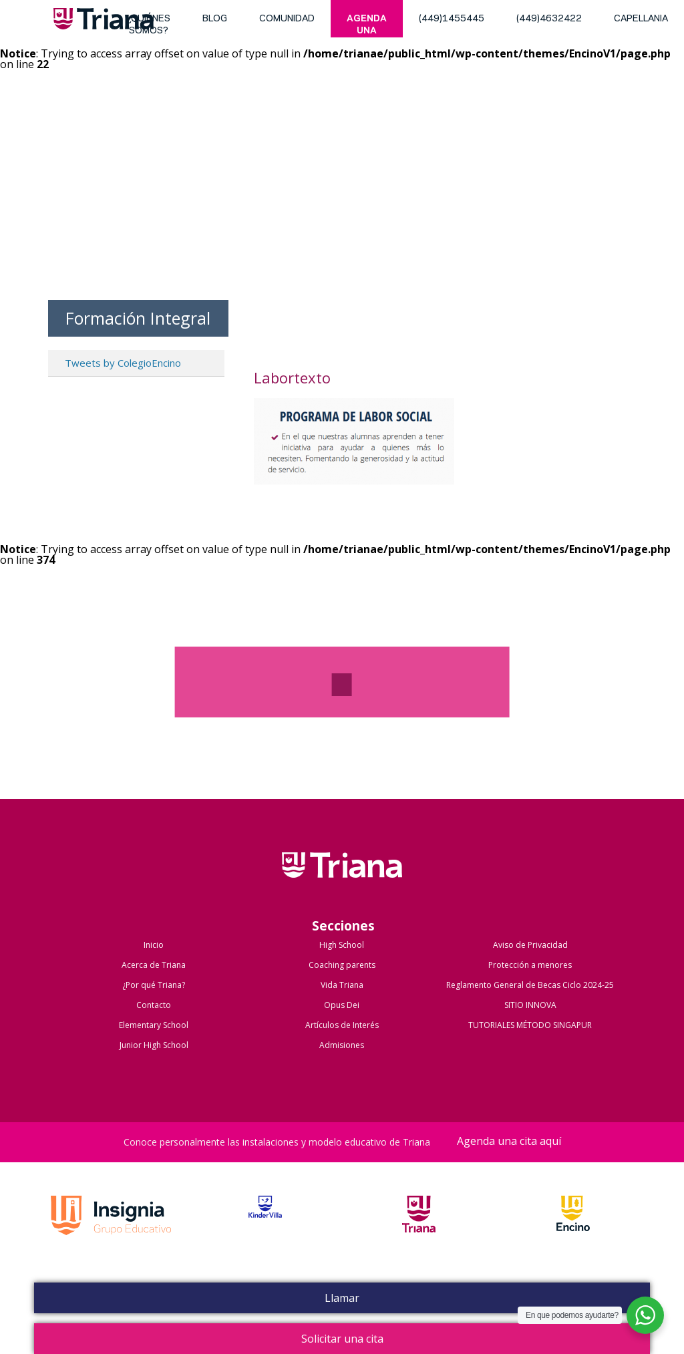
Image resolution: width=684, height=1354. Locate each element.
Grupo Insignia (111, 1229)
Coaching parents (342, 965)
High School (341, 945)
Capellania (641, 19)
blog (214, 19)
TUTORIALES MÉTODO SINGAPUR (530, 1025)
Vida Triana (342, 985)
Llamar (342, 1298)
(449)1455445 (451, 19)
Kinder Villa (265, 1229)
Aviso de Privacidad (530, 945)
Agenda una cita (367, 26)
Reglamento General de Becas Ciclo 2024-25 (530, 985)
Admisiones (341, 1045)
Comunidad (287, 19)
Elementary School (153, 1025)
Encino (573, 1229)
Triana (103, 21)
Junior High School (154, 1045)
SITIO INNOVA (530, 1005)
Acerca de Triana (154, 965)
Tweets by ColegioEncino (123, 362)
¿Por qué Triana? (153, 985)
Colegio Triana (342, 879)
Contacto (153, 1005)
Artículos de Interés (342, 1025)
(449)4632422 (549, 19)
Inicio (154, 945)
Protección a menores (530, 965)
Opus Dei (341, 1005)
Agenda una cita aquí (509, 1142)
